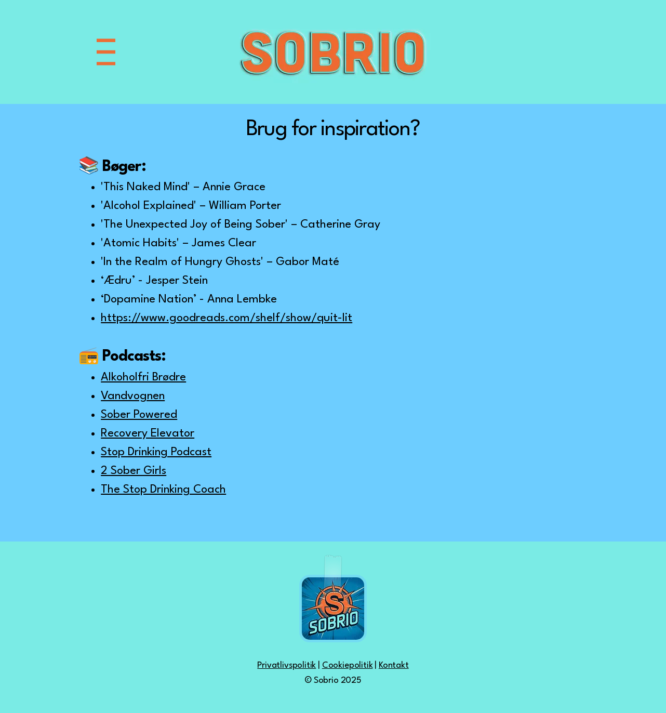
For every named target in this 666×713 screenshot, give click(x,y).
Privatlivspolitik (286, 665)
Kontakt (394, 665)
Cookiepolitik (347, 665)
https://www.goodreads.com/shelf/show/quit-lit (226, 318)
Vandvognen (133, 396)
